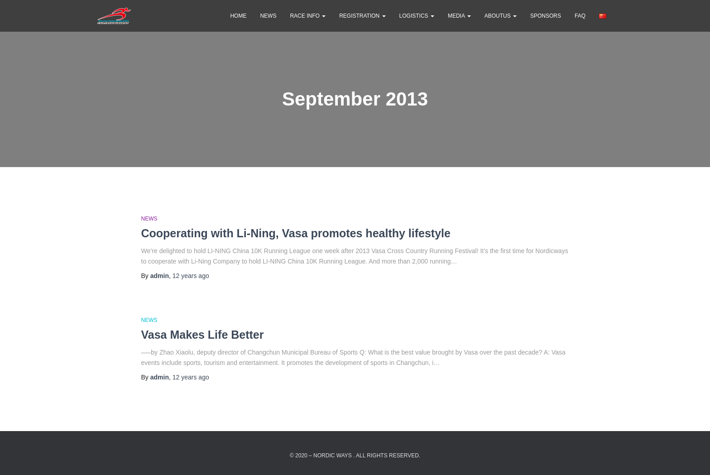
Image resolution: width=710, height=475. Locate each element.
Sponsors (545, 16)
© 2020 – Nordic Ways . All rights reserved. (355, 455)
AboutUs (501, 16)
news (268, 16)
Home (238, 16)
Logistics (416, 16)
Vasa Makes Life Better (202, 334)
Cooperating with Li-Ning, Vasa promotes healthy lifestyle (296, 233)
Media (459, 16)
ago (191, 275)
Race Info (308, 16)
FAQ (580, 16)
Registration (362, 16)
